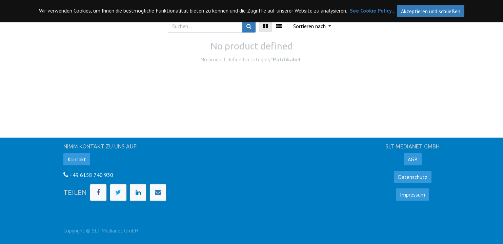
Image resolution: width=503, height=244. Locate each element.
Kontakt (76, 159)
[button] (312, 26)
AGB (413, 159)
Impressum (412, 194)
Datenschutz (412, 177)
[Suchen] (249, 26)
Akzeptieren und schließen (430, 11)
